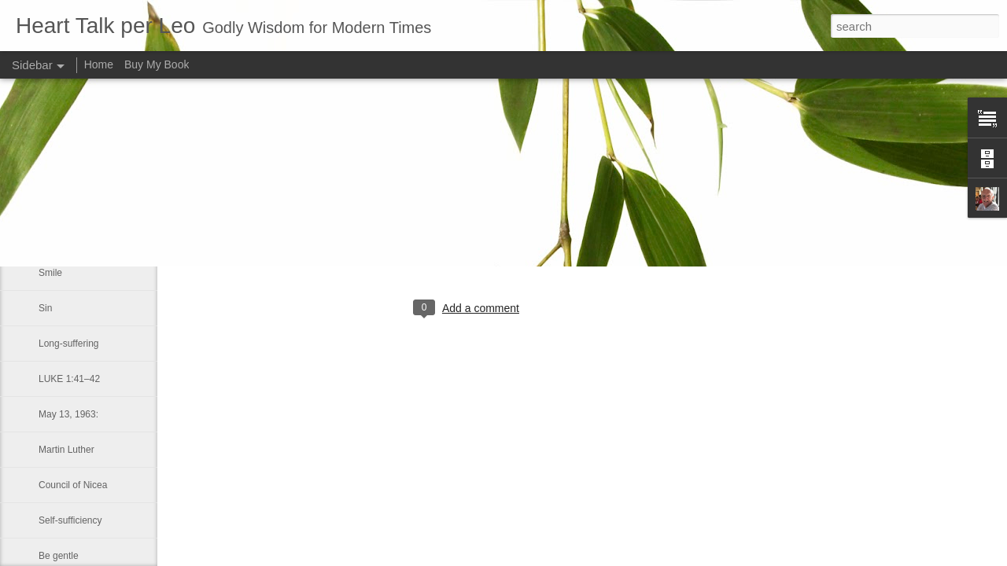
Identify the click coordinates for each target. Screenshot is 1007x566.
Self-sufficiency (70, 520)
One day (56, 237)
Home (98, 64)
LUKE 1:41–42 (69, 378)
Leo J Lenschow (518, 243)
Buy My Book (156, 64)
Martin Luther (66, 449)
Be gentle (59, 555)
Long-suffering (69, 343)
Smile (50, 272)
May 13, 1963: (68, 414)
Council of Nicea (73, 485)
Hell (47, 202)
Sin (45, 308)
